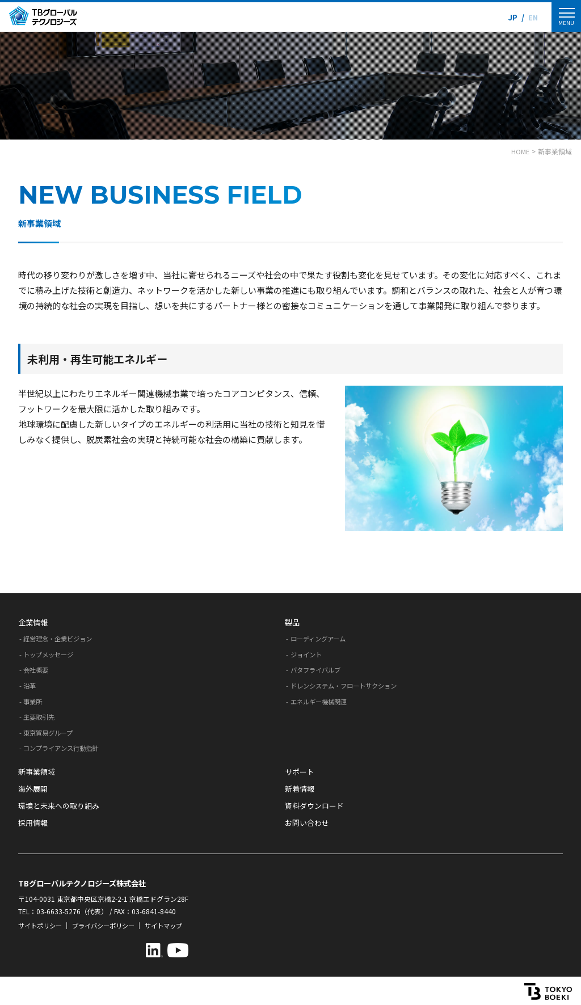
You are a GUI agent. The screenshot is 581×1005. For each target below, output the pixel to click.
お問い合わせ (307, 822)
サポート (299, 771)
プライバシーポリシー (110, 925)
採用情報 (33, 822)
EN (532, 17)
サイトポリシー (42, 925)
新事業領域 (36, 771)
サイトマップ (174, 925)
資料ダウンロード (314, 805)
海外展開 (33, 788)
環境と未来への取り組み (58, 805)
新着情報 (299, 788)
